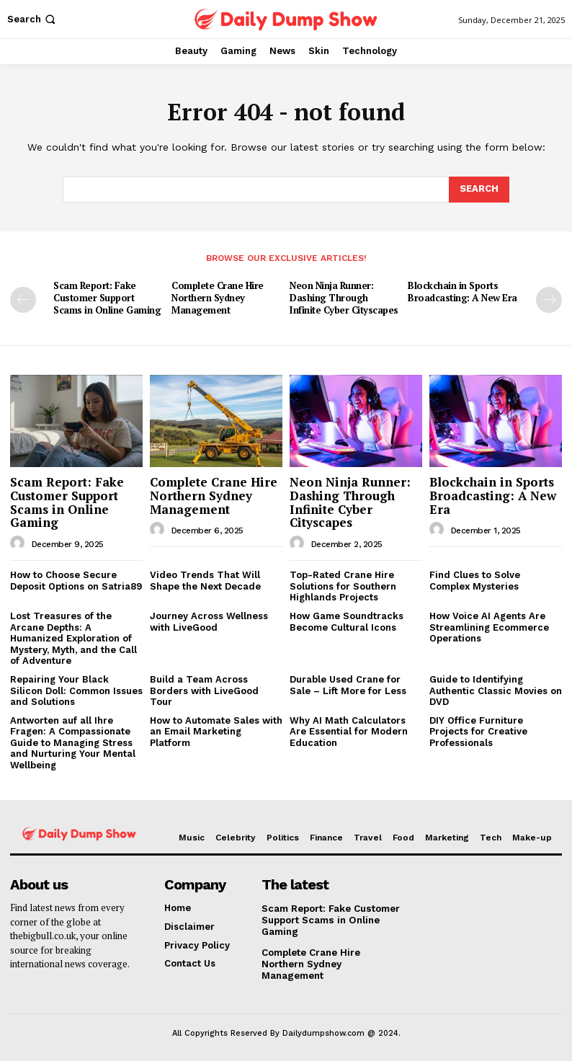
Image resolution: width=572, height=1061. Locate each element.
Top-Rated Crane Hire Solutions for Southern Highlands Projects (343, 585)
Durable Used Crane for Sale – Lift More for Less (348, 684)
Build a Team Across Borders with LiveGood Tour (204, 689)
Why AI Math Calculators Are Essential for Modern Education (349, 730)
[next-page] (549, 300)
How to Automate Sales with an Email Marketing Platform (216, 730)
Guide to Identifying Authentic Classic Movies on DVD (495, 689)
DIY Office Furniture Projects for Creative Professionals (478, 730)
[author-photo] (19, 543)
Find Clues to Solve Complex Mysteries (474, 580)
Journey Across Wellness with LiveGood (209, 621)
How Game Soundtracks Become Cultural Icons (346, 621)
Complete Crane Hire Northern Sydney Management (217, 297)
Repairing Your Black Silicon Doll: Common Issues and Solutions (76, 689)
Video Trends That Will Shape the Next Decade (205, 580)
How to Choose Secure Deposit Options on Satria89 (76, 580)
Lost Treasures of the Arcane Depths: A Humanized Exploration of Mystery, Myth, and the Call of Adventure (73, 637)
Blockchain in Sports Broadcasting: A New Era (462, 291)
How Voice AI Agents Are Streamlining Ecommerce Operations (489, 626)
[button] (32, 19)
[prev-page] (23, 300)
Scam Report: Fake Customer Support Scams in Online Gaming (107, 297)
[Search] (479, 190)
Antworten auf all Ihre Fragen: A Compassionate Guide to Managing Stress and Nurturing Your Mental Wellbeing (72, 742)
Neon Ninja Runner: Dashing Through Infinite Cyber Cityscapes (345, 297)
